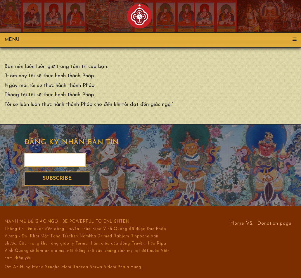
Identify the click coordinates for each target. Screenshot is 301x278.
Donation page (274, 223)
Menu (150, 40)
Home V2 (241, 223)
